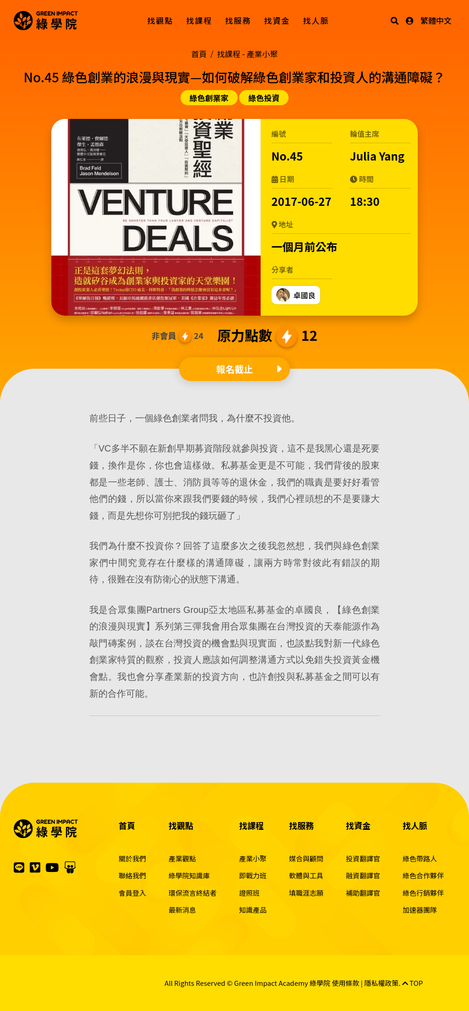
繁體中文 (436, 20)
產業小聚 (253, 858)
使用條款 (345, 983)
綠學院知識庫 (189, 875)
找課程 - (247, 53)
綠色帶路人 (420, 858)
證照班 (249, 893)
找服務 (238, 20)
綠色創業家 (209, 97)
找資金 (277, 20)
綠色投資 (263, 97)
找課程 (199, 20)
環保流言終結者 (193, 893)
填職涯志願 (306, 893)
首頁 (199, 53)
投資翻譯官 (363, 858)
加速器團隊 (420, 909)
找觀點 (160, 20)
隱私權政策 (381, 983)
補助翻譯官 (363, 893)
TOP (412, 983)
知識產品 (253, 909)
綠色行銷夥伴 (423, 893)
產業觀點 (182, 858)
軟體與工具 (306, 875)
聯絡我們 (132, 875)
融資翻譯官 (363, 875)
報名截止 (234, 369)
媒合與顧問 (306, 858)
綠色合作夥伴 (423, 875)
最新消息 (182, 909)
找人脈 (316, 20)
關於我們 (132, 858)
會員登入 (132, 893)
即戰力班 (253, 875)
